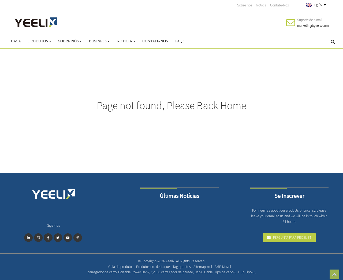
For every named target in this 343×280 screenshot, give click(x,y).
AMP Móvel (223, 266)
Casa (16, 41)
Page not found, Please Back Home (171, 105)
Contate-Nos (279, 5)
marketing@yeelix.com (313, 25)
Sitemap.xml (203, 266)
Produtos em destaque (153, 266)
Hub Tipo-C (246, 272)
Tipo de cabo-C (225, 272)
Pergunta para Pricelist (292, 237)
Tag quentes (182, 266)
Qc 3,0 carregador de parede (172, 272)
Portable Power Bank (133, 272)
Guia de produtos (121, 266)
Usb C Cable (204, 272)
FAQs (180, 41)
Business (99, 41)
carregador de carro (102, 272)
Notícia (261, 5)
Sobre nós (244, 5)
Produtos (39, 41)
